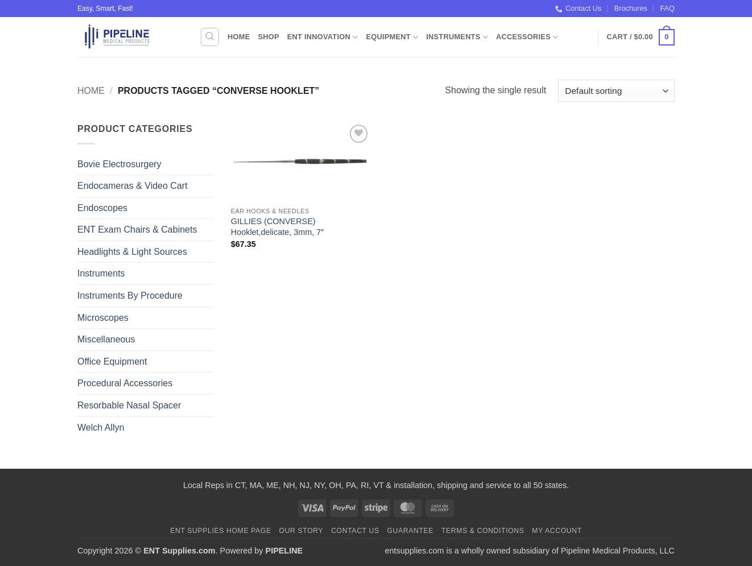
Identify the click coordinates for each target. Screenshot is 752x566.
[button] (641, 37)
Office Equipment (112, 361)
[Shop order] (616, 91)
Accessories (527, 37)
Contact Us (578, 8)
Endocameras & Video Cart (132, 186)
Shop (268, 36)
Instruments (457, 37)
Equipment (392, 37)
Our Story (301, 531)
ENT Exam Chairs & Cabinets (137, 229)
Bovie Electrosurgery (119, 164)
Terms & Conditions (482, 531)
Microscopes (103, 318)
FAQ (667, 8)
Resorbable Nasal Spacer (129, 405)
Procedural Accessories (124, 383)
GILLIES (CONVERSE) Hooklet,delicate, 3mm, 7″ (277, 227)
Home (239, 36)
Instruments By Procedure (130, 295)
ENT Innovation (322, 37)
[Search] (210, 37)
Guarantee (410, 531)
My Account (556, 531)
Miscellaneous (106, 339)
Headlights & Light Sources (132, 252)
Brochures (630, 8)
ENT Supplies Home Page (220, 531)
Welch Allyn (100, 427)
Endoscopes (102, 208)
